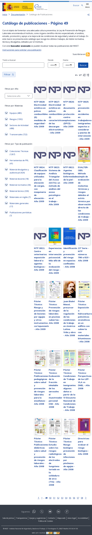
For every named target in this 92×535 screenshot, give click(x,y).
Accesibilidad (83, 516)
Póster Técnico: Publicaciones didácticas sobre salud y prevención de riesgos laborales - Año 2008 (35, 452)
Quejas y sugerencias (37, 516)
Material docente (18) (17, 193)
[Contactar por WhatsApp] (34, 511)
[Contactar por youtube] (50, 511)
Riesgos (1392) (16, 123)
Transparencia (21, 516)
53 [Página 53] (59, 496)
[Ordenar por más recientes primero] (76, 77)
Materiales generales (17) (16, 230)
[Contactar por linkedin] (59, 511)
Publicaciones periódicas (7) (16, 239)
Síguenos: (25, 510)
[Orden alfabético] (84, 77)
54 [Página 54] (63, 496)
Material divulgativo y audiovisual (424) (17, 183)
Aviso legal (72, 516)
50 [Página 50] (47, 496)
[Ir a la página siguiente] (83, 495)
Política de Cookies (45, 519)
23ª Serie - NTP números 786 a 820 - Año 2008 (83, 256)
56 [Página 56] (71, 496)
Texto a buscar (9, 62)
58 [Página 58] (79, 496)
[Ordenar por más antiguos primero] (80, 77)
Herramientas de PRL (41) (17, 172)
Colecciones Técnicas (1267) (16, 163)
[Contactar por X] (42, 511)
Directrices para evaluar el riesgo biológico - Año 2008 (83, 446)
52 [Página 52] (55, 496)
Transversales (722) (16, 140)
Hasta (65, 62)
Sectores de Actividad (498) (16, 131)
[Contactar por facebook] (67, 511)
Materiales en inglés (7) (16, 221)
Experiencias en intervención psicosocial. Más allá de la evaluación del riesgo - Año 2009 (50, 262)
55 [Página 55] (67, 496)
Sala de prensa (8, 516)
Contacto (51, 516)
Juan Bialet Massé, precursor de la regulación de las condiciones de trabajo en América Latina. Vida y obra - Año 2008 (67, 320)
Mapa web (61, 516)
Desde (50, 62)
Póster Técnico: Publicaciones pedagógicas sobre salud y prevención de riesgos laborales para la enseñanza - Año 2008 (35, 385)
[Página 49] (43, 495)
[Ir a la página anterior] (36, 495)
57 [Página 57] (75, 496)
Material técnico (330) (17, 212)
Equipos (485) (16, 117)
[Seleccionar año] (16, 100)
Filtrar (9, 76)
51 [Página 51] (51, 496)
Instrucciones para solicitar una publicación (21, 52)
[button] (87, 6)
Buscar (83, 67)
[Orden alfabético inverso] (88, 77)
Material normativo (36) (16, 203)
